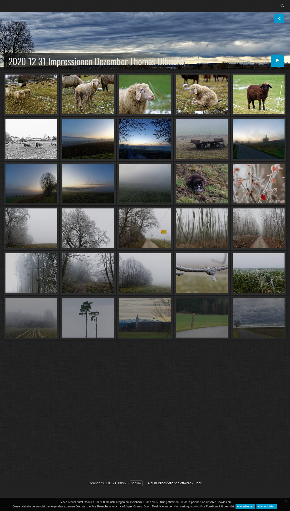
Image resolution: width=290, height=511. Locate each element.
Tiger (197, 483)
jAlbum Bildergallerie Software (169, 483)
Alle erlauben (245, 506)
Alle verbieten (266, 506)
